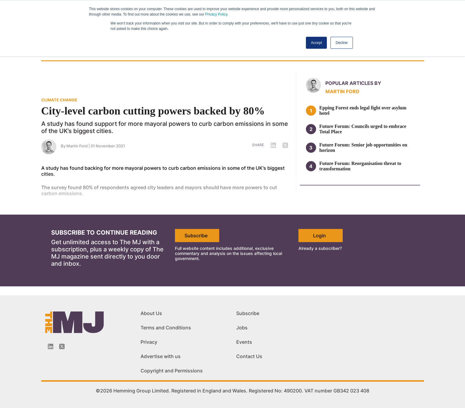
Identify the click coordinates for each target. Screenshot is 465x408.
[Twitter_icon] (62, 346)
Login (319, 236)
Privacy (149, 342)
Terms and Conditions (166, 328)
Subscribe (196, 236)
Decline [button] (341, 43)
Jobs (242, 328)
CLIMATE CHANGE (59, 99)
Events (244, 342)
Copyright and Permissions (172, 371)
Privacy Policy (216, 14)
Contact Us (249, 356)
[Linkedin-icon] (50, 346)
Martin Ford (342, 91)
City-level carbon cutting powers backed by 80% (153, 111)
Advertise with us (161, 356)
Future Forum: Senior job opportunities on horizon (363, 147)
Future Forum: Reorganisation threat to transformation (360, 166)
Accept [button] (316, 43)
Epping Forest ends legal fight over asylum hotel (362, 110)
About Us (151, 313)
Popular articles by (353, 83)
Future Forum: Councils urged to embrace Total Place (362, 129)
